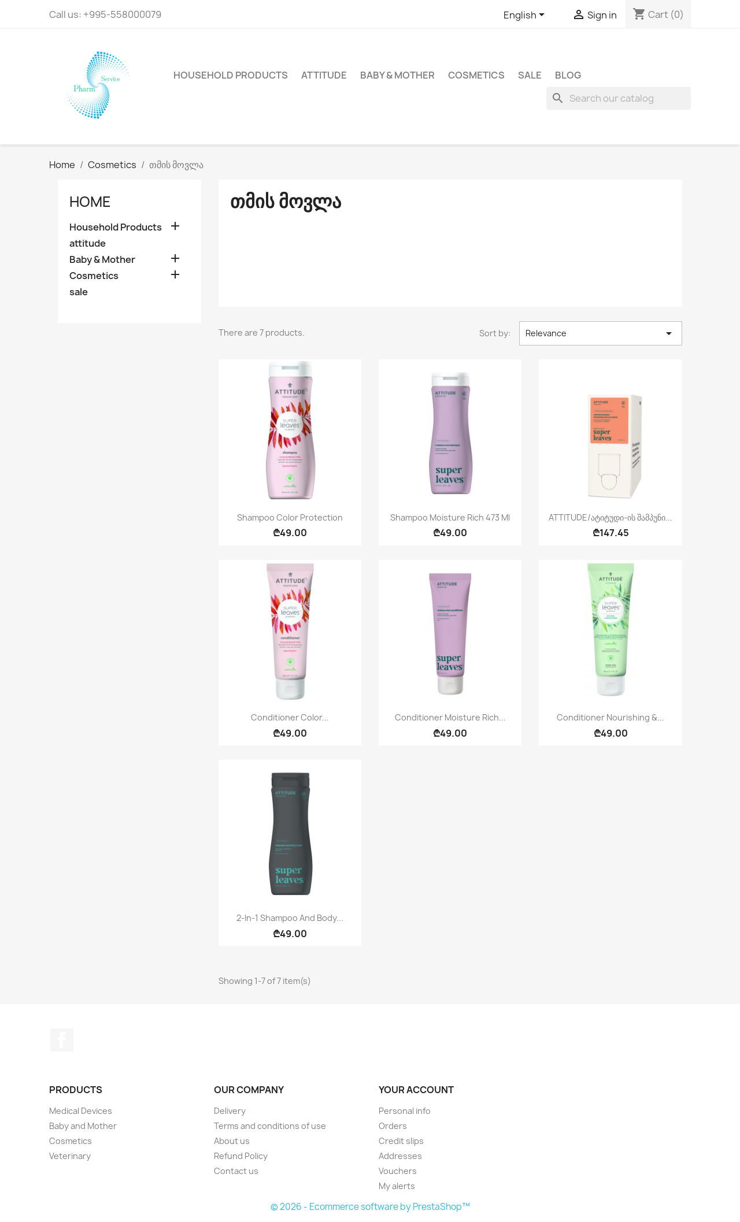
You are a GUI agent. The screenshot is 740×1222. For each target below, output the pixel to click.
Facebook (61, 1040)
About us (232, 1140)
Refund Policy (241, 1155)
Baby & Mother (397, 75)
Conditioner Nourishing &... (610, 717)
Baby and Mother (83, 1125)
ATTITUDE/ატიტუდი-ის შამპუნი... (610, 517)
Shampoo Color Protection (290, 517)
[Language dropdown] (526, 16)
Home (90, 201)
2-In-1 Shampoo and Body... (289, 917)
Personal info (405, 1110)
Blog (568, 75)
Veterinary (70, 1155)
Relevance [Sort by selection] (601, 333)
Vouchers (398, 1170)
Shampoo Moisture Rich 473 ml (450, 517)
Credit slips (401, 1140)
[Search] (618, 98)
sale (530, 75)
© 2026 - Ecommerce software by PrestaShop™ (370, 1207)
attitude (324, 75)
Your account (416, 1089)
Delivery (230, 1110)
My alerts (397, 1185)
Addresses (400, 1155)
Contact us (236, 1170)
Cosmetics (476, 75)
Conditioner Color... (290, 717)
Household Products (230, 75)
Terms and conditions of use (270, 1125)
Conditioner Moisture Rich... (450, 717)
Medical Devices (80, 1110)
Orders (393, 1125)
